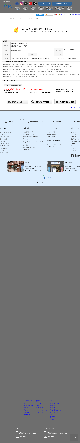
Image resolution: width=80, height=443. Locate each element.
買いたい (25, 8)
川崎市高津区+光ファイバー (47, 71)
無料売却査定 (51, 136)
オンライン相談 (5, 143)
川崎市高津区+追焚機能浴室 (32, 64)
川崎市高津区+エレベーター (62, 69)
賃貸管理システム (29, 134)
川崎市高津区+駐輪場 (23, 71)
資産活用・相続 (59, 8)
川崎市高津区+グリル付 (31, 66)
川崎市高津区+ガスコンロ (43, 66)
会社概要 (69, 8)
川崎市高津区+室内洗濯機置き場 (37, 74)
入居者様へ (9, 122)
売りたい (33, 8)
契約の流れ (4, 148)
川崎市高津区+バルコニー (19, 66)
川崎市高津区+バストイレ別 (18, 64)
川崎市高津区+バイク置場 (34, 71)
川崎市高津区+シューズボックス (19, 69)
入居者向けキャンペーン (54, 134)
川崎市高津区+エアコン (67, 66)
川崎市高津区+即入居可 (50, 74)
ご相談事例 (51, 146)
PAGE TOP (74, 437)
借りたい (17, 8)
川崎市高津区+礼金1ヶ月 (74, 74)
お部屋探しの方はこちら (62, 3)
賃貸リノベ (49, 8)
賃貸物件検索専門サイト (7, 132)
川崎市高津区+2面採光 (8, 66)
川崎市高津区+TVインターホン (35, 69)
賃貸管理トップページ (30, 132)
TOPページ (4, 18)
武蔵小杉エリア (5, 134)
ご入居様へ (44, 3)
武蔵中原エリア (5, 136)
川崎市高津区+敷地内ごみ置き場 (10, 71)
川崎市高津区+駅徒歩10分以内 (9, 74)
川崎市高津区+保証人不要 (8, 76)
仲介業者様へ (33, 122)
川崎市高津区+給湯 (7, 64)
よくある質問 (4, 152)
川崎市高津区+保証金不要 (21, 76)
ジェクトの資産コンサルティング (56, 144)
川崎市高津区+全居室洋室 (23, 74)
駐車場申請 (56, 121)
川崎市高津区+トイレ (54, 64)
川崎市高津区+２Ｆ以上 (33, 76)
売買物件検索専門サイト (54, 132)
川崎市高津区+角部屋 (65, 64)
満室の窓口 (27, 149)
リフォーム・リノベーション (32, 139)
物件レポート (4, 141)
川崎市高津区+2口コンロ (55, 66)
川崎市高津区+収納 (7, 69)
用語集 (2, 150)
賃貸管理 (41, 8)
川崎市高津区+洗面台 (44, 64)
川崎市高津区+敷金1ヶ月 (62, 74)
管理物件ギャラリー (29, 145)
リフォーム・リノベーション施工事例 (33, 142)
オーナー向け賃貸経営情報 (31, 136)
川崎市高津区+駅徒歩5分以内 (61, 71)
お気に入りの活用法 (75, 14)
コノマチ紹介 (4, 139)
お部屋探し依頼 (5, 146)
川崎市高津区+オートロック (49, 69)
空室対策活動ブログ (29, 147)
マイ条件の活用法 (65, 14)
